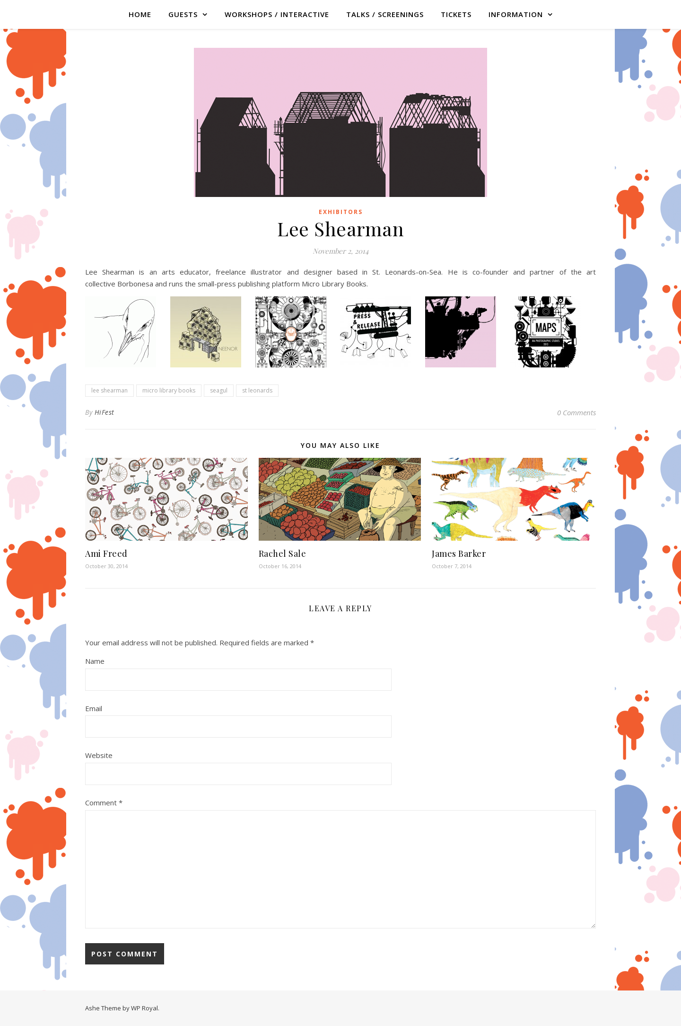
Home (140, 14)
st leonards (257, 390)
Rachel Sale (282, 553)
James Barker (459, 553)
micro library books (168, 390)
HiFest (104, 412)
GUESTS (183, 14)
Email (93, 708)
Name (95, 661)
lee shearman (109, 390)
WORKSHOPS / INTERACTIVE (277, 14)
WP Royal (144, 1008)
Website (99, 755)
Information (516, 14)
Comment (103, 802)
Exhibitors (341, 212)
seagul (218, 390)
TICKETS (456, 14)
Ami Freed (106, 553)
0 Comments (576, 412)
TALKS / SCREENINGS (385, 14)
